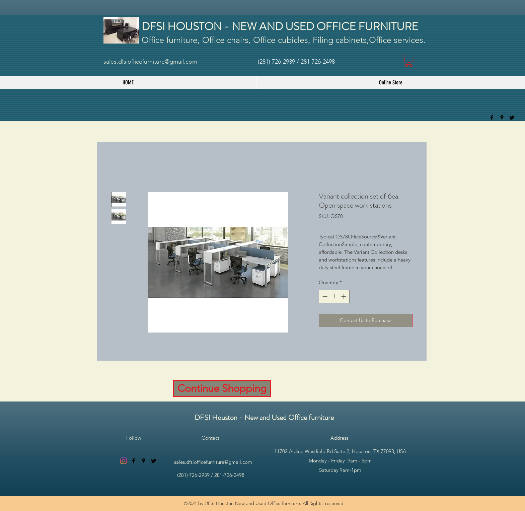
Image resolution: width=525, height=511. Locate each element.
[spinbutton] (334, 296)
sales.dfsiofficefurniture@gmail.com (150, 61)
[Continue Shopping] (222, 388)
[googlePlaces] (502, 117)
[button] (409, 61)
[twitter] (512, 117)
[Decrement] (324, 296)
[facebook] (492, 117)
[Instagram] (123, 460)
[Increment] (344, 296)
